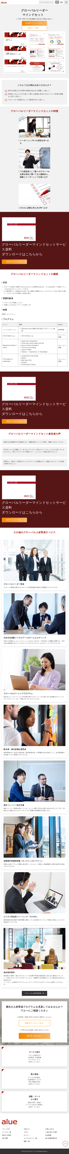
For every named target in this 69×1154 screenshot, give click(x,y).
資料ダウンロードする (34, 23)
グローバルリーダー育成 (34, 564)
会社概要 (48, 1135)
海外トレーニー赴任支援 (34, 786)
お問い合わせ (49, 1129)
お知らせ (27, 1129)
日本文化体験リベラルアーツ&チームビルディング (34, 618)
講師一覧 (27, 1141)
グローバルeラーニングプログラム (34, 674)
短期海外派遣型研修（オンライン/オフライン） (34, 842)
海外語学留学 (34, 956)
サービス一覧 (6, 1132)
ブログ (26, 1132)
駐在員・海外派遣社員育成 (34, 730)
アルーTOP (6, 1129)
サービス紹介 (34, 1057)
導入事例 (34, 1079)
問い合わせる (61, 2)
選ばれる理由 (6, 1135)
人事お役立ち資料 (51, 1132)
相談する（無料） (34, 28)
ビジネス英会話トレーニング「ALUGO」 (34, 897)
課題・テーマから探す (34, 1101)
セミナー (27, 1135)
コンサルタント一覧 (30, 1138)
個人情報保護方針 (51, 1138)
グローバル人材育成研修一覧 (34, 993)
